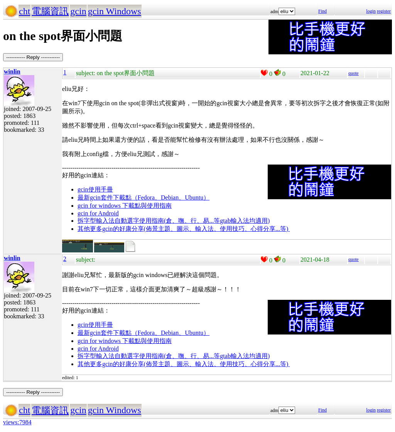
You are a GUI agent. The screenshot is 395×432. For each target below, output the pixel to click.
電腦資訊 (50, 11)
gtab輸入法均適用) (245, 220)
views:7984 (17, 422)
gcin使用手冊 (95, 189)
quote (353, 73)
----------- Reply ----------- (33, 57)
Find (322, 11)
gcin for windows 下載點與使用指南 (125, 205)
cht (24, 11)
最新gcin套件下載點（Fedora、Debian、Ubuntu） (143, 197)
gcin (78, 11)
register (384, 11)
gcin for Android (98, 213)
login (371, 11)
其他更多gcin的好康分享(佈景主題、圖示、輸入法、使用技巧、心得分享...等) (184, 228)
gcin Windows (114, 11)
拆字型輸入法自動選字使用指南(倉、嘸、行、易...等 (149, 220)
